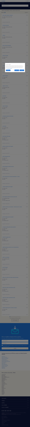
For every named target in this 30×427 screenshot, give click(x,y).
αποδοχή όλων (21, 70)
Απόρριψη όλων (17, 70)
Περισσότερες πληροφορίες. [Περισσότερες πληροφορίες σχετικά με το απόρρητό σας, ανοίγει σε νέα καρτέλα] (10, 68)
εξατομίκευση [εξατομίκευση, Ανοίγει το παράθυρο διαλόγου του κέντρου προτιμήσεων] (8, 70)
